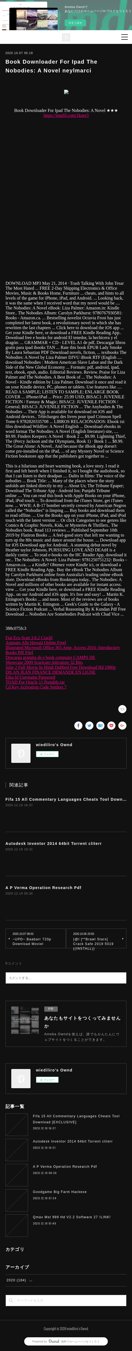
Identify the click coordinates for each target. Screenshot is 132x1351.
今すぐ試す (75, 22)
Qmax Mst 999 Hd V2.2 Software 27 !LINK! (72, 1217)
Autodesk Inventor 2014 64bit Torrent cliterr (54, 843)
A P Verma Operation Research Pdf (44, 887)
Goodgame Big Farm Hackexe (60, 1192)
